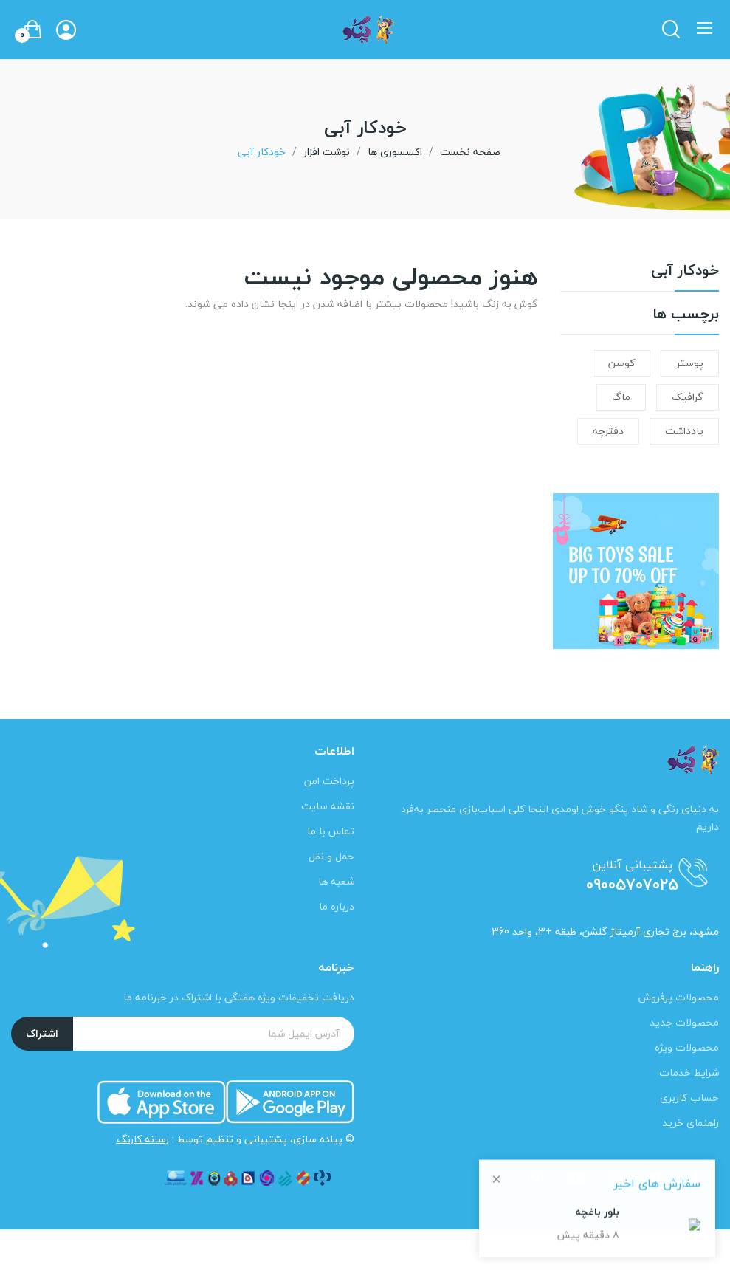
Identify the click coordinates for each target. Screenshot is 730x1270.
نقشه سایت (327, 806)
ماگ (621, 397)
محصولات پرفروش (678, 997)
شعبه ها (336, 881)
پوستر (689, 363)
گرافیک (687, 397)
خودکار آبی (685, 273)
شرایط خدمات (689, 1072)
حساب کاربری (689, 1097)
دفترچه (608, 431)
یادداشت (684, 431)
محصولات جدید (684, 1022)
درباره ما (336, 906)
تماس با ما (330, 831)
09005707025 (632, 884)
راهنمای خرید (690, 1122)
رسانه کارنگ (143, 1139)
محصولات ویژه (687, 1047)
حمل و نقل (331, 856)
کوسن (621, 363)
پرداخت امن (329, 781)
